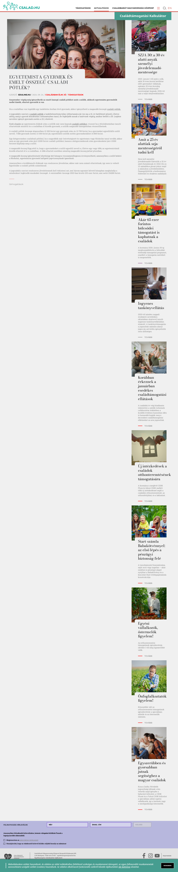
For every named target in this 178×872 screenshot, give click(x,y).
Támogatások (83, 8)
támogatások (16, 184)
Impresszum (167, 856)
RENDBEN (167, 865)
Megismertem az (22, 840)
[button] (158, 8)
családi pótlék (36, 114)
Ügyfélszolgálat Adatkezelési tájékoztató (48, 858)
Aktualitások (101, 8)
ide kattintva (124, 866)
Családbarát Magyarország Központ (133, 8)
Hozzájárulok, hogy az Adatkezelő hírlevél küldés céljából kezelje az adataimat (36, 843)
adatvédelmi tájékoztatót (29, 840)
